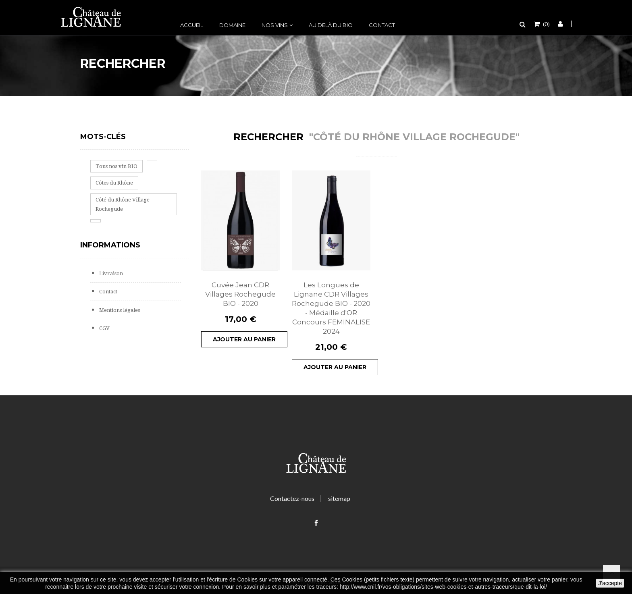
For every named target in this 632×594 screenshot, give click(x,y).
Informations (110, 245)
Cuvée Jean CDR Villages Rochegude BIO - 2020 (240, 294)
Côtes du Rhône (114, 183)
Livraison (110, 273)
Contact (382, 25)
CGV (104, 328)
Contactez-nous (292, 498)
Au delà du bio (331, 25)
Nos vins (275, 25)
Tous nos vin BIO (116, 166)
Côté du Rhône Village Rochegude (123, 204)
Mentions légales (119, 310)
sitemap (339, 498)
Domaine (232, 25)
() (546, 24)
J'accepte (610, 583)
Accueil (191, 25)
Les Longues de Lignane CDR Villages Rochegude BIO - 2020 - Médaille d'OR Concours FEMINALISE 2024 (331, 308)
